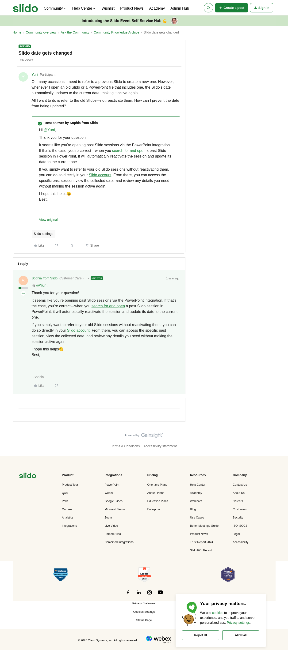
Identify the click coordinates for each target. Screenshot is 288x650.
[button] (231, 7)
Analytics (67, 517)
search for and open (128, 151)
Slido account (100, 175)
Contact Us (240, 484)
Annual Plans (155, 493)
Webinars (196, 501)
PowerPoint (112, 484)
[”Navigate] (27, 476)
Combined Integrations (119, 542)
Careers (238, 501)
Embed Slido (113, 534)
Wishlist (108, 8)
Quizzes (67, 509)
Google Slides (114, 501)
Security (238, 517)
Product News (132, 8)
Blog (193, 509)
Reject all (200, 635)
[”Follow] (128, 595)
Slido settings (43, 234)
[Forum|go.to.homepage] (25, 7)
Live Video (111, 525)
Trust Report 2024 (201, 542)
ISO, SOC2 (240, 525)
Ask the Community (75, 32)
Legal (236, 534)
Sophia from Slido (45, 278)
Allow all (241, 635)
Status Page (144, 620)
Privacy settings (238, 622)
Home (17, 32)
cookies (217, 613)
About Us (239, 493)
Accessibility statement (160, 446)
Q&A (65, 493)
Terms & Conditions (125, 446)
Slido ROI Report (201, 550)
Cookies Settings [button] (144, 611)
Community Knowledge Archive (116, 32)
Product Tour (70, 484)
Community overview (41, 32)
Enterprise (154, 509)
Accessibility (241, 542)
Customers (240, 509)
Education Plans (157, 501)
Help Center (197, 484)
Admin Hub (179, 8)
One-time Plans (157, 484)
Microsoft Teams (115, 509)
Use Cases (197, 517)
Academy (157, 8)
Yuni (35, 74)
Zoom (108, 517)
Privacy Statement (144, 603)
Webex (109, 493)
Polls (65, 501)
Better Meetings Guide (204, 525)
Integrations (69, 525)
